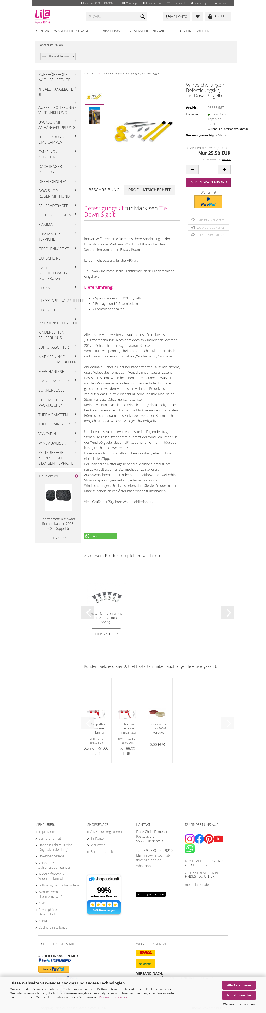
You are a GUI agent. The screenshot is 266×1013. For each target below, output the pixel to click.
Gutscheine (49, 258)
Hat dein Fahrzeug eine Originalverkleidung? (55, 847)
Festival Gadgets (54, 214)
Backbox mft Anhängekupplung (56, 125)
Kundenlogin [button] (199, 3)
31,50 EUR (58, 538)
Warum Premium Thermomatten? (50, 894)
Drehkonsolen (53, 181)
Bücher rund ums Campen (51, 139)
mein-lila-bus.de (197, 884)
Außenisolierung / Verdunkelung (57, 110)
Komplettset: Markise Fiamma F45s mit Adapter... (98, 728)
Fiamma (45, 224)
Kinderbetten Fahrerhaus (51, 335)
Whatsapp (129, 3)
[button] (176, 3)
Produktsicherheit (149, 190)
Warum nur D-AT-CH (73, 30)
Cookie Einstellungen (53, 927)
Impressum (46, 831)
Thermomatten (53, 414)
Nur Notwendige (239, 995)
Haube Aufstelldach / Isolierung (52, 273)
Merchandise (51, 371)
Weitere (204, 30)
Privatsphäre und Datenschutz (50, 911)
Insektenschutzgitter (59, 322)
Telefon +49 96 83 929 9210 (98, 3)
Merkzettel (223, 3)
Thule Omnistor (54, 424)
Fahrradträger (53, 205)
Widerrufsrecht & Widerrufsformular (52, 876)
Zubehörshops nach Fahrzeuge (54, 77)
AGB (41, 903)
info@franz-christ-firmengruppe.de (153, 857)
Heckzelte (48, 310)
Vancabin (47, 433)
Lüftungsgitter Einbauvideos (58, 885)
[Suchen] (143, 17)
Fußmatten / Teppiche (51, 236)
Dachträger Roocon (50, 169)
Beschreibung (104, 190)
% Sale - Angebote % (55, 92)
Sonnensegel (51, 390)
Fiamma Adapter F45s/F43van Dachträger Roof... (129, 728)
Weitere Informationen (239, 1004)
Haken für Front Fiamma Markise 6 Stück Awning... (106, 618)
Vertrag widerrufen (151, 894)
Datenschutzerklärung (113, 997)
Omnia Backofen (54, 380)
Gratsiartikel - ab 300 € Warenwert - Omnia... (159, 728)
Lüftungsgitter (53, 347)
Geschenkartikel (54, 248)
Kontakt (43, 30)
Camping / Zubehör (47, 154)
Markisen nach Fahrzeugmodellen (57, 359)
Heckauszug (50, 287)
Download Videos (51, 856)
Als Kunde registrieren (106, 831)
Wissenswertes (116, 30)
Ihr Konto (97, 838)
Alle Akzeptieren (239, 985)
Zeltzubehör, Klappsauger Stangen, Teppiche (55, 457)
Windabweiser (52, 443)
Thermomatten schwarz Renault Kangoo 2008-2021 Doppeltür (58, 524)
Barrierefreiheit (49, 838)
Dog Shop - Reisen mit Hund (54, 193)
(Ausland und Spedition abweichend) (228, 128)
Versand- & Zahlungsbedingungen (54, 865)
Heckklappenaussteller (59, 300)
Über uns (185, 30)
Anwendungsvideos (153, 30)
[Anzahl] (208, 169)
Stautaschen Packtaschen (50, 402)
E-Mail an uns (152, 3)
